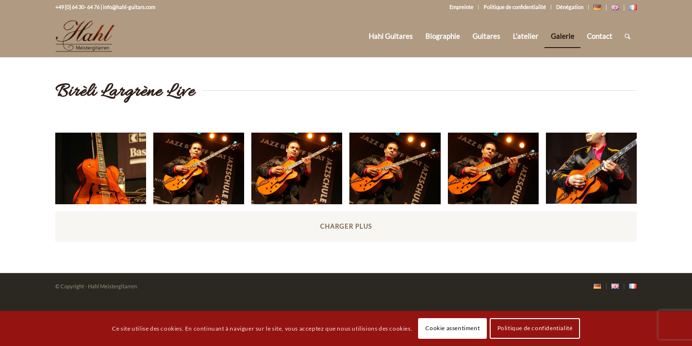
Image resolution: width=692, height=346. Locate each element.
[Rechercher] (627, 36)
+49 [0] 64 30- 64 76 (77, 7)
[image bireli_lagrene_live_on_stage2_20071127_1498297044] (300, 172)
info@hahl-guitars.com (129, 7)
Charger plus (346, 226)
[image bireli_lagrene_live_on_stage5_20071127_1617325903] (595, 172)
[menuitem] (390, 36)
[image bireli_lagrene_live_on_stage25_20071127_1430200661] (104, 172)
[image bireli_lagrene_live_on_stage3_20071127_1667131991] (398, 172)
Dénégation (569, 7)
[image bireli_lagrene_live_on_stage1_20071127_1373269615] (202, 172)
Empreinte (461, 7)
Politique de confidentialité (514, 7)
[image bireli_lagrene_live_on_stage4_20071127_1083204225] (497, 172)
